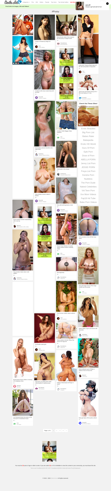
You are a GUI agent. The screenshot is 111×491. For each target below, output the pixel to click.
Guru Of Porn (88, 148)
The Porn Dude (88, 183)
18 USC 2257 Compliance (50, 468)
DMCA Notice (62, 468)
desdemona (63, 173)
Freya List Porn (88, 171)
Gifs (37, 2)
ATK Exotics (41, 388)
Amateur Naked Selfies (44, 155)
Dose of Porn (88, 155)
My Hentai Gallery (86, 423)
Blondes (19, 386)
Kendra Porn (88, 175)
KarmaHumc (63, 277)
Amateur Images (42, 98)
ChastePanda (63, 43)
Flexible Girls (42, 350)
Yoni (40, 46)
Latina (83, 72)
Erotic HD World (88, 144)
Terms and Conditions (36, 468)
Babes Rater (88, 136)
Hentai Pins (70, 468)
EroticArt (84, 97)
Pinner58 (41, 96)
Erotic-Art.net (54, 478)
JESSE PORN (88, 167)
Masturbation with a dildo (23, 226)
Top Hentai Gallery (63, 2)
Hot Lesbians (63, 319)
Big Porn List (88, 132)
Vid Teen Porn (88, 190)
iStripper (19, 385)
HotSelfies (41, 153)
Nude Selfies (85, 335)
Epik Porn (88, 152)
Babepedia (88, 140)
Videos (41, 2)
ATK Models (41, 387)
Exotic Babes (42, 47)
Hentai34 (84, 422)
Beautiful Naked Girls (65, 174)
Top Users (54, 2)
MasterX (19, 225)
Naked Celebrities (88, 186)
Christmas (84, 376)
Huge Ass (62, 278)
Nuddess (88, 179)
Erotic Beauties (88, 128)
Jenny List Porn (88, 163)
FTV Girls (62, 138)
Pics (33, 2)
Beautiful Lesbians (86, 98)
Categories (26, 2)
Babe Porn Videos (88, 202)
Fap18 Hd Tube (88, 198)
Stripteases (77, 468)
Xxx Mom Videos (88, 194)
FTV (61, 136)
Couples (62, 390)
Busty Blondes (63, 44)
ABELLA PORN (88, 159)
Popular (47, 2)
